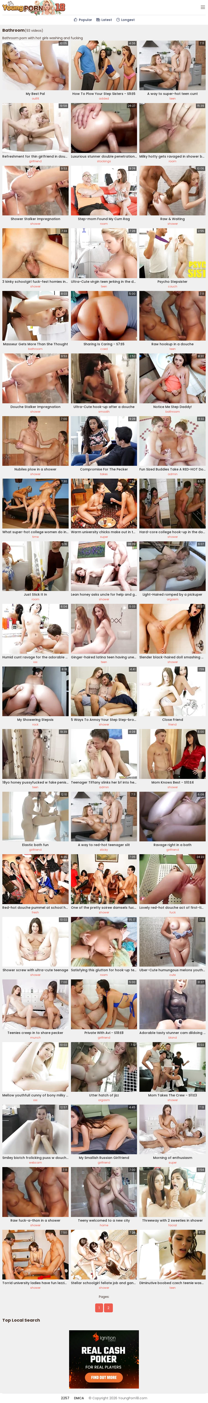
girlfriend (35, 161)
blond (172, 1038)
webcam (35, 1163)
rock (35, 724)
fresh (35, 912)
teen (173, 98)
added (104, 98)
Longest (125, 19)
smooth (104, 412)
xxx (35, 662)
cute (172, 975)
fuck (173, 912)
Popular (82, 19)
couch (172, 286)
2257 (65, 1398)
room (172, 161)
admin (173, 474)
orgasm (172, 599)
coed (104, 349)
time (35, 537)
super (104, 537)
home (104, 1225)
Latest (104, 19)
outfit (35, 98)
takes (104, 474)
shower (35, 224)
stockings (104, 161)
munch (35, 1038)
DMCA (79, 1398)
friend (172, 724)
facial (172, 1225)
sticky (104, 850)
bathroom (35, 349)
